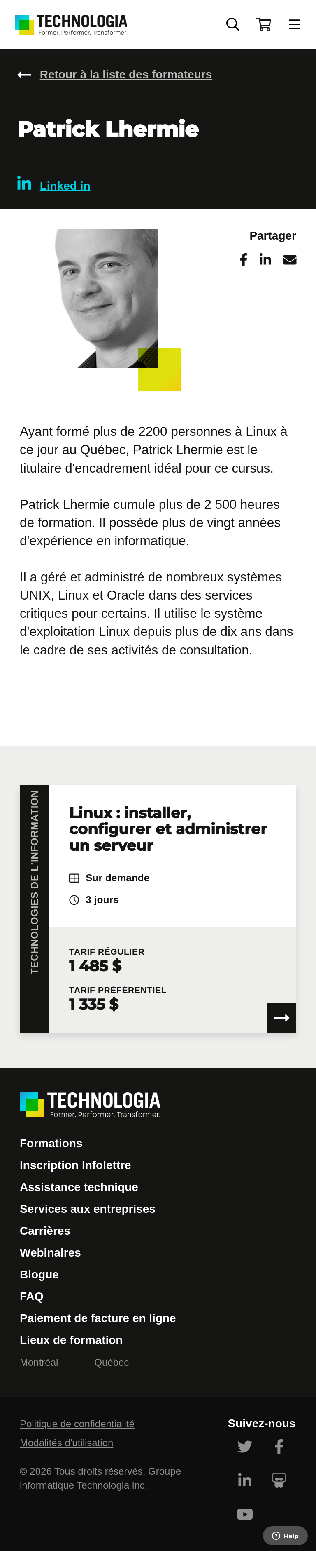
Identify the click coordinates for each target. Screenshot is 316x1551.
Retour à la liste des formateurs (126, 74)
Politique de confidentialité (77, 1423)
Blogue (39, 1274)
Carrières (45, 1230)
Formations (51, 1143)
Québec (111, 1362)
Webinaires (50, 1252)
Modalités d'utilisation (66, 1442)
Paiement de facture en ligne (98, 1318)
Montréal (39, 1362)
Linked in (54, 184)
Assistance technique (79, 1187)
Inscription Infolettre (75, 1165)
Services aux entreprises (88, 1209)
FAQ (32, 1296)
